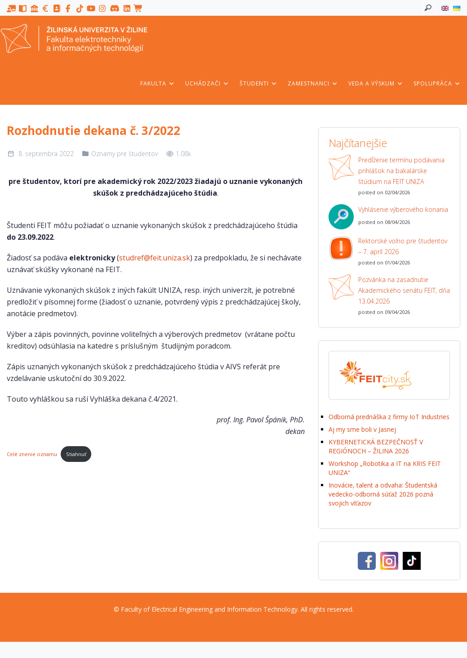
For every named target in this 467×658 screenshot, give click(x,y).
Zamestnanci (313, 83)
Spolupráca (437, 83)
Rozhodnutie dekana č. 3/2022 (93, 130)
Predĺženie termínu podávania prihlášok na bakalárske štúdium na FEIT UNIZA (401, 171)
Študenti (258, 83)
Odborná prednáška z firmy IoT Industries (389, 416)
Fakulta (157, 83)
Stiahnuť (76, 454)
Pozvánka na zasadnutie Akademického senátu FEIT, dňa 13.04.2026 (404, 290)
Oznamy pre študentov (124, 153)
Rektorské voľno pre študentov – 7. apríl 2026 (402, 246)
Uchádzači (207, 83)
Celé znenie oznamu (32, 454)
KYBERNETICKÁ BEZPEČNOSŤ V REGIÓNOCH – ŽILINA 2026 (376, 446)
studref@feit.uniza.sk (154, 258)
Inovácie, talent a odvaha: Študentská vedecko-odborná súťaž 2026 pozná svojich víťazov (383, 494)
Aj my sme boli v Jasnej (362, 429)
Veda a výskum (375, 83)
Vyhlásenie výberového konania (403, 209)
